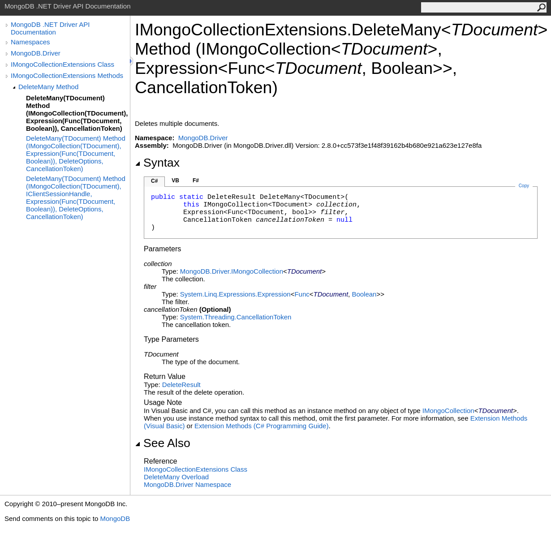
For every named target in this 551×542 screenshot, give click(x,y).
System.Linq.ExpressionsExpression (235, 294)
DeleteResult (181, 384)
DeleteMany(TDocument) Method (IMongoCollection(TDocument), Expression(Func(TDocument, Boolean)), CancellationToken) (77, 113)
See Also (162, 443)
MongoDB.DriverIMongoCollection (231, 271)
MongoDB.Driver (35, 53)
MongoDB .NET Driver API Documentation (50, 28)
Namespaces (30, 42)
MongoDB (115, 518)
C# (154, 181)
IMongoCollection (448, 410)
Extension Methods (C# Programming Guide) (261, 426)
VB (175, 180)
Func (301, 294)
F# (196, 180)
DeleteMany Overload (176, 477)
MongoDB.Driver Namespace (187, 484)
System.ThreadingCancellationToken (235, 317)
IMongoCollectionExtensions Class (62, 64)
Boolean (364, 294)
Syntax (157, 162)
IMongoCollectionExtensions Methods (67, 75)
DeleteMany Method (48, 86)
